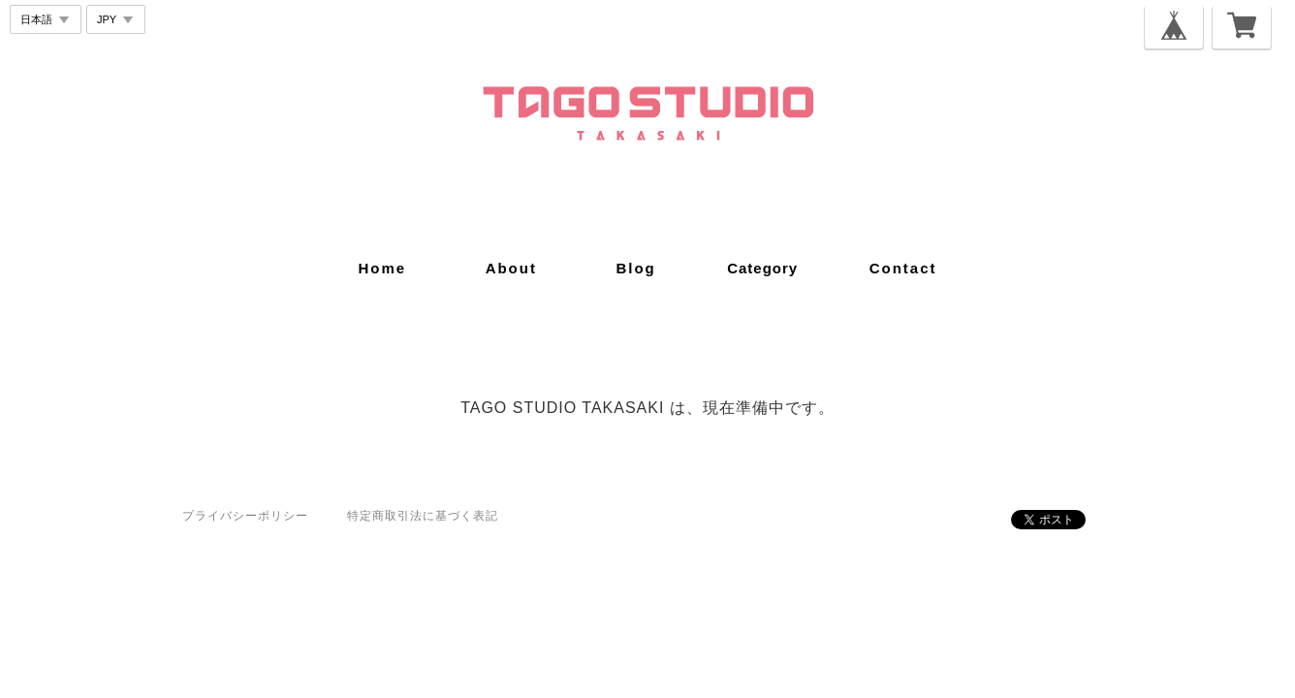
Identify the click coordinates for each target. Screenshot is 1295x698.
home (382, 268)
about (511, 268)
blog (635, 268)
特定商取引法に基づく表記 (422, 516)
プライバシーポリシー (245, 516)
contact (903, 268)
